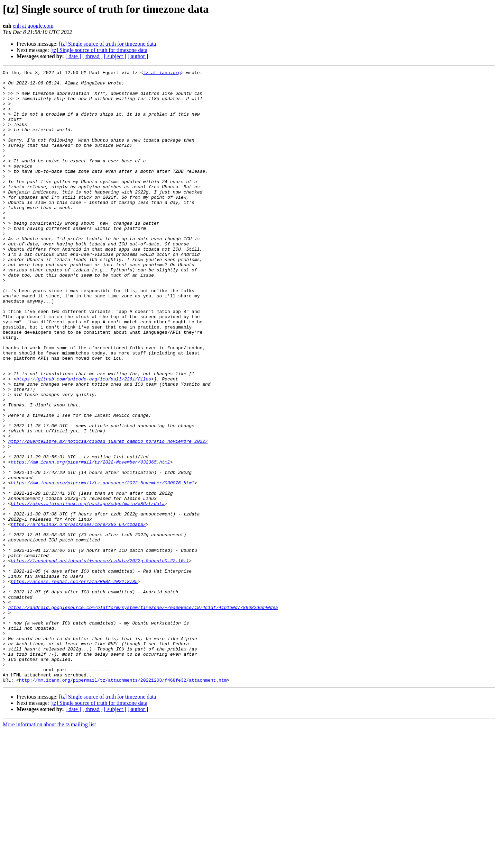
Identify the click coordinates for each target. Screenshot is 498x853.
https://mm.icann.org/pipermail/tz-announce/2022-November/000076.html (102, 566)
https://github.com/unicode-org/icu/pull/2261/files (83, 441)
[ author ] (138, 56)
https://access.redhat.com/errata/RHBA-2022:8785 (74, 684)
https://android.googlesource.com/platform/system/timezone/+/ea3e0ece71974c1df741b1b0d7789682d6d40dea (143, 715)
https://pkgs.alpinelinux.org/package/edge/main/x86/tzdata (88, 590)
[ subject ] (115, 56)
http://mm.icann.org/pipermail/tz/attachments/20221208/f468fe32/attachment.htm (123, 802)
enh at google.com (33, 26)
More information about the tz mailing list (49, 847)
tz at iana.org (162, 73)
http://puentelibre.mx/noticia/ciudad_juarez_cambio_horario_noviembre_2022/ (108, 516)
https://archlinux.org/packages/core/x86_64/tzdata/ (78, 615)
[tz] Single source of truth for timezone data (107, 44)
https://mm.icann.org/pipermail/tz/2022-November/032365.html (90, 541)
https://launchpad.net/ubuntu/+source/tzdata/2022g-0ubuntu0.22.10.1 (100, 659)
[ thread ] (92, 56)
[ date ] (73, 56)
